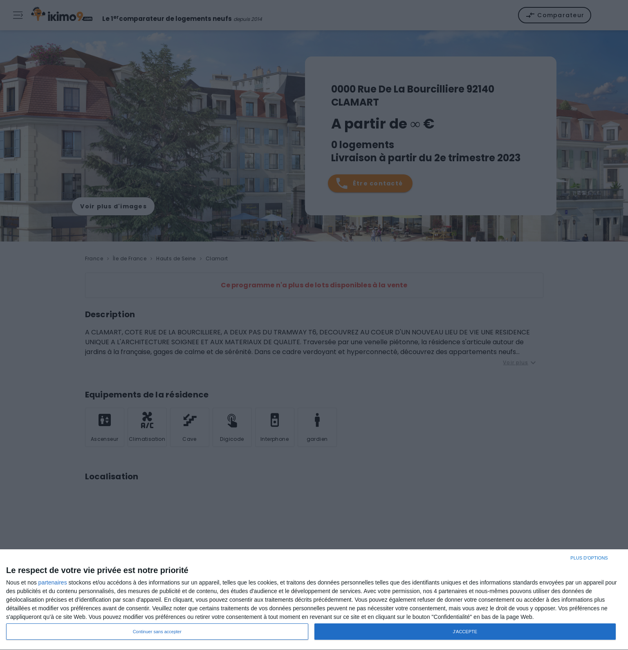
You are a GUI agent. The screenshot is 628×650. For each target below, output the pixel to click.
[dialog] (314, 600)
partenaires (52, 582)
